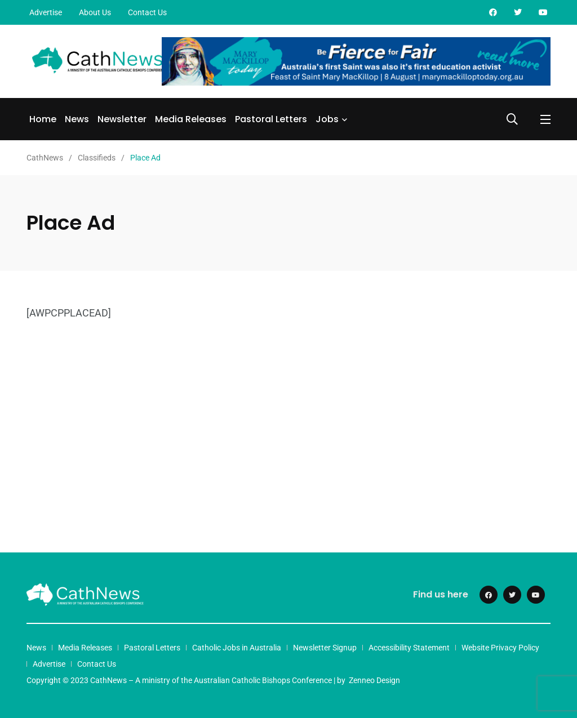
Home (42, 119)
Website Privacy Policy (500, 647)
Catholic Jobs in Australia (236, 647)
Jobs (327, 119)
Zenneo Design (374, 680)
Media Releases (191, 119)
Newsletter (122, 119)
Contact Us (147, 12)
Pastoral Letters (271, 119)
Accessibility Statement (409, 647)
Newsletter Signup (325, 647)
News (77, 119)
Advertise (45, 12)
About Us (95, 12)
